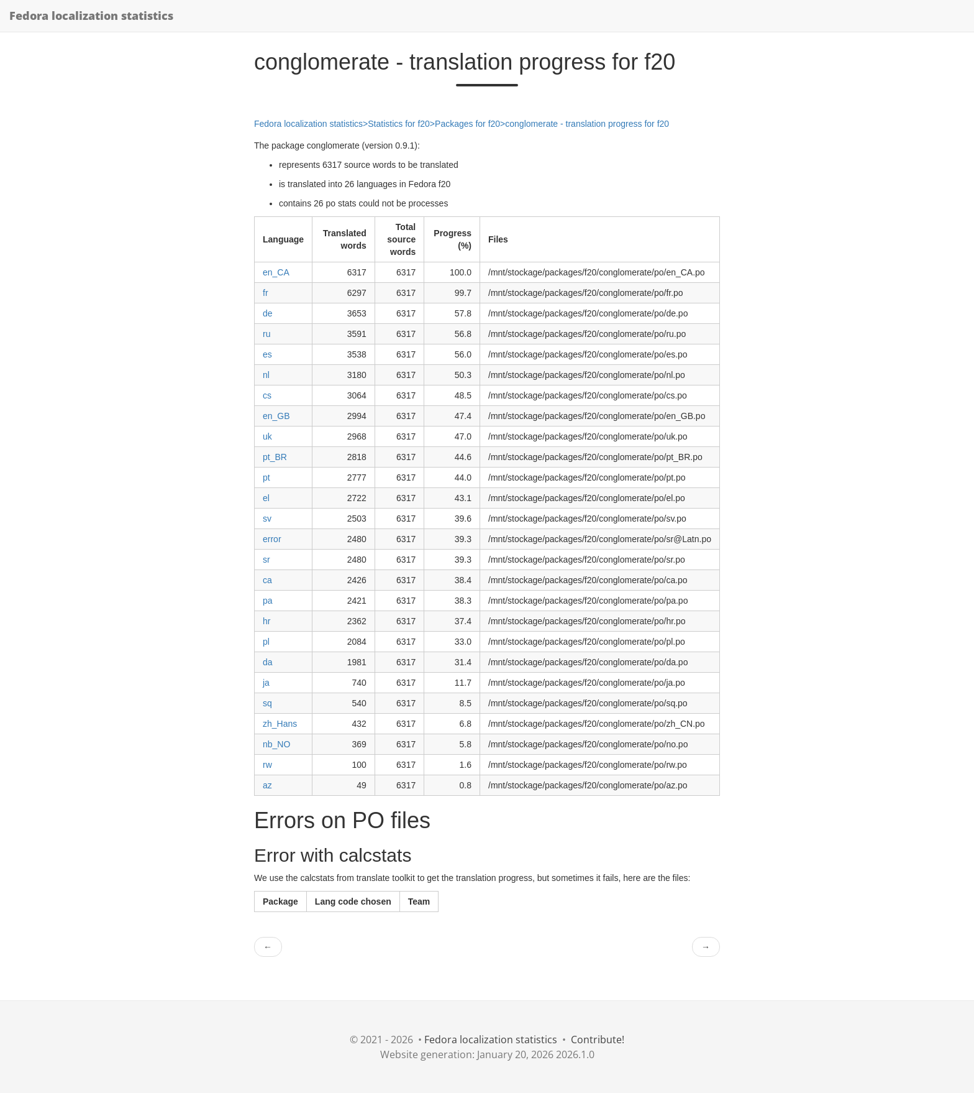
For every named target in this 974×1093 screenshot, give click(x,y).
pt (266, 477)
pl (266, 642)
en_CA (276, 272)
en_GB (276, 416)
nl (266, 375)
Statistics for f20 (399, 124)
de (268, 313)
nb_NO (276, 744)
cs (267, 395)
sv (267, 518)
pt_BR (275, 457)
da (268, 662)
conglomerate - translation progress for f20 (587, 124)
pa (268, 601)
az (267, 785)
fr (265, 293)
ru (266, 334)
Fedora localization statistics (91, 15)
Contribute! (597, 1039)
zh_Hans (280, 724)
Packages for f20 (467, 124)
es (267, 354)
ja (266, 683)
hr (266, 621)
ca (267, 580)
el (266, 498)
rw (267, 765)
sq (267, 703)
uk (267, 436)
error (272, 539)
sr (266, 560)
